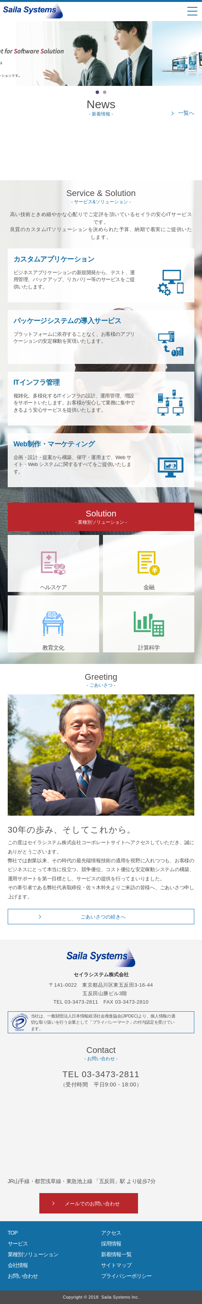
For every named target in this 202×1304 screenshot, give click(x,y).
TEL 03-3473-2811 (101, 1074)
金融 (148, 587)
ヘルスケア (53, 587)
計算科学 (149, 647)
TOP (13, 1233)
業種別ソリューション (33, 1254)
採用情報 (111, 1243)
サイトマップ (116, 1265)
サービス (18, 1243)
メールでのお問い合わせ (92, 1204)
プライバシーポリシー (126, 1276)
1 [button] (97, 92)
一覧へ (186, 113)
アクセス (111, 1233)
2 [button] (105, 92)
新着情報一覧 (116, 1254)
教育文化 (53, 647)
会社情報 (18, 1265)
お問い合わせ (23, 1276)
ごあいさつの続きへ (103, 917)
